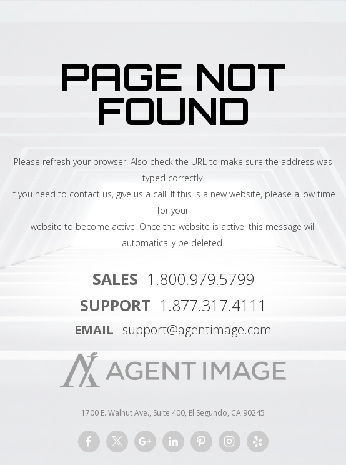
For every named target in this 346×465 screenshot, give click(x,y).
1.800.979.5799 (200, 278)
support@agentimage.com (197, 329)
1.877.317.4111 (213, 305)
